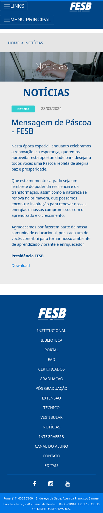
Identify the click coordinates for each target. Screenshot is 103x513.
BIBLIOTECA (51, 340)
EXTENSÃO (51, 398)
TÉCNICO (51, 407)
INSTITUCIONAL (51, 330)
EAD (51, 359)
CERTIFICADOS (51, 369)
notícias (34, 42)
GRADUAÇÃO (51, 378)
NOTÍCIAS (51, 427)
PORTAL (51, 349)
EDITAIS (51, 465)
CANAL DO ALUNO (51, 446)
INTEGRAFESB (51, 436)
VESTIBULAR (51, 417)
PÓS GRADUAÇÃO (51, 388)
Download (21, 265)
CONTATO (51, 455)
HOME (14, 42)
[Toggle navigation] (13, 6)
